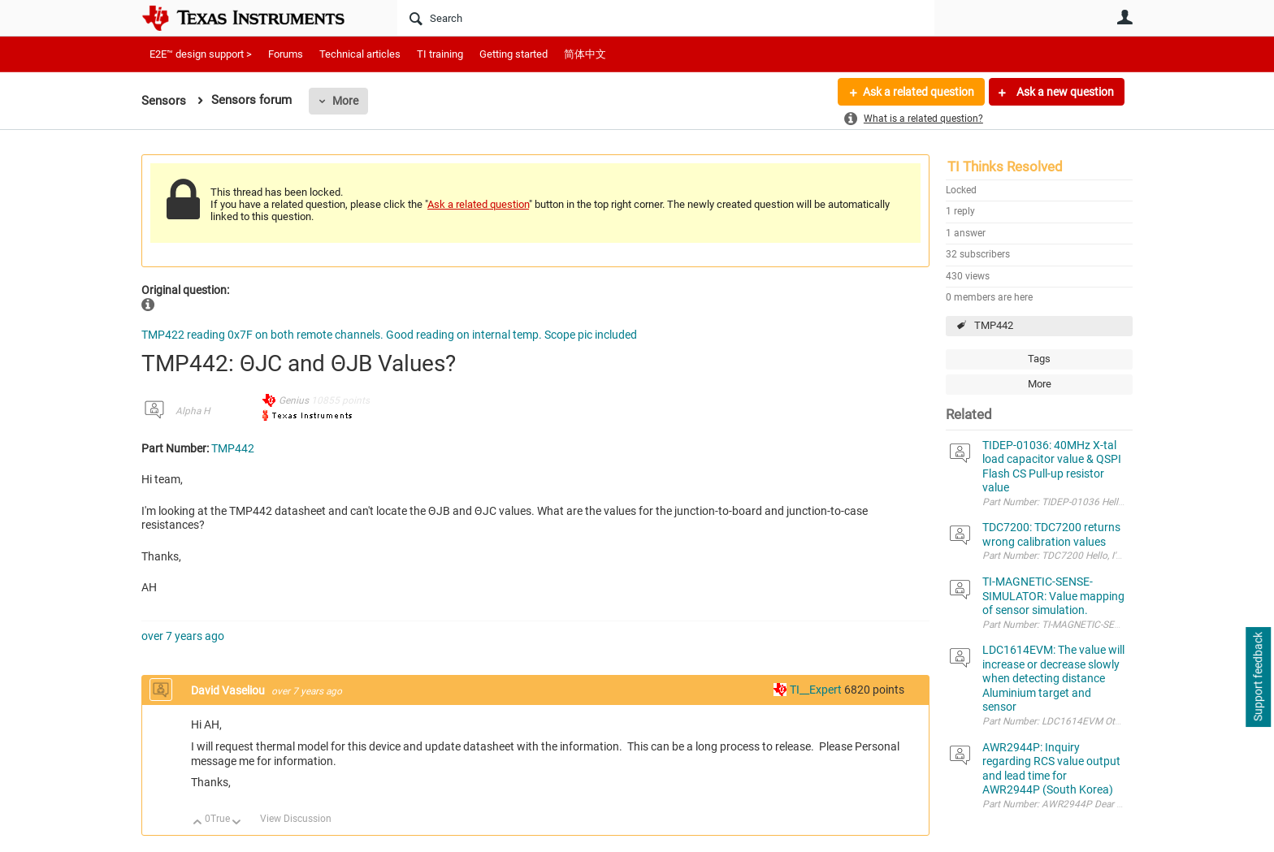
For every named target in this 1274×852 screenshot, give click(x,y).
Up (198, 823)
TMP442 (993, 325)
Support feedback (1257, 677)
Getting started (513, 54)
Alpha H (193, 411)
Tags (1039, 358)
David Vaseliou (229, 690)
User (1124, 17)
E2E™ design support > (201, 54)
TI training (440, 54)
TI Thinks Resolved (1005, 166)
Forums (285, 54)
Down (237, 823)
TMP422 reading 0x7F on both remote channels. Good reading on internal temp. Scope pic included (389, 334)
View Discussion (296, 818)
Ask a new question (1064, 91)
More (345, 100)
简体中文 (585, 54)
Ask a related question (918, 91)
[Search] (665, 18)
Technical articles (360, 54)
